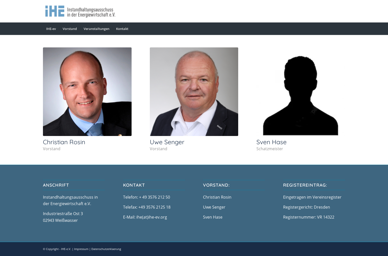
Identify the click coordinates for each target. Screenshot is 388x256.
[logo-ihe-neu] (80, 11)
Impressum (81, 249)
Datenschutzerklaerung (106, 249)
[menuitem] (51, 28)
